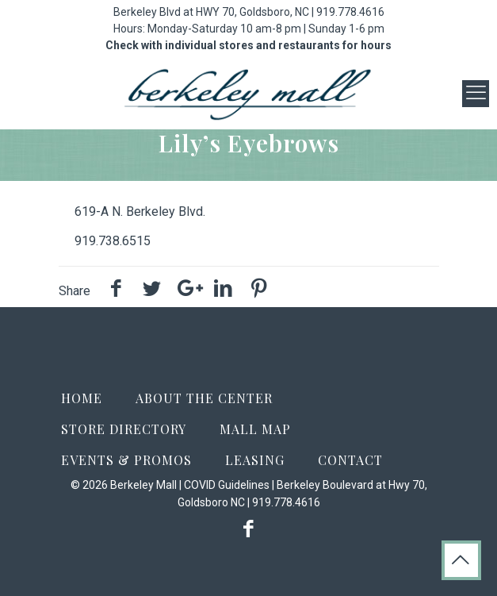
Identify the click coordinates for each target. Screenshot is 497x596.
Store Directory (123, 429)
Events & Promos (126, 460)
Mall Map (255, 429)
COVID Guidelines (227, 485)
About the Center (204, 398)
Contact (350, 460)
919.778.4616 (350, 12)
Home (81, 398)
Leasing (255, 460)
